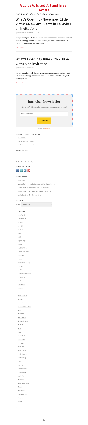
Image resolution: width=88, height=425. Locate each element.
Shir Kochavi (21, 380)
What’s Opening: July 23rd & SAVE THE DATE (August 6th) (35, 191)
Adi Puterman (22, 219)
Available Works (22, 248)
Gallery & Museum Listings (25, 141)
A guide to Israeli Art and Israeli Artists (44, 7)
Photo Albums (22, 354)
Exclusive (20, 266)
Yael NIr (20, 402)
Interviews (21, 292)
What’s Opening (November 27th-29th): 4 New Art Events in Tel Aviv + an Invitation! (44, 24)
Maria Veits (21, 314)
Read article (19, 48)
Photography (22, 358)
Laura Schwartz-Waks (24, 307)
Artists (19, 237)
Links (19, 310)
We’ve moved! (22, 180)
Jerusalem (21, 299)
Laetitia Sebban (22, 303)
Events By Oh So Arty (24, 263)
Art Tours (20, 230)
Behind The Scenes (23, 252)
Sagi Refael (21, 376)
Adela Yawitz (21, 215)
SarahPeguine (21, 33)
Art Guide (20, 226)
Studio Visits (21, 391)
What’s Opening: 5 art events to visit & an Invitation (33, 188)
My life (19, 328)
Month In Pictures (23, 321)
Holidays (20, 288)
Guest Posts (21, 285)
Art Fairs (20, 222)
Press (19, 361)
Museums (20, 325)
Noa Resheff (21, 336)
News (19, 332)
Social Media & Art (23, 383)
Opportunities (22, 350)
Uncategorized (22, 394)
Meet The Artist (22, 317)
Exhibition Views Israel (24, 274)
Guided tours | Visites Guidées (27, 145)
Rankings (20, 365)
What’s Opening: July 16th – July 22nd (29, 195)
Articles (20, 233)
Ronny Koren (22, 372)
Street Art (20, 387)
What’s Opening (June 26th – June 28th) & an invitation (42, 61)
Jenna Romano (22, 296)
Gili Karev (20, 281)
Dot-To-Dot (21, 255)
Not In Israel (21, 339)
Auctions (20, 244)
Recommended (22, 369)
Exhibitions (21, 277)
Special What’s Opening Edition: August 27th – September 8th (36, 184)
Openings (20, 343)
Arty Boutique (22, 241)
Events (20, 259)
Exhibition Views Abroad (25, 270)
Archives (18, 204)
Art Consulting (22, 138)
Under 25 (20, 398)
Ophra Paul (21, 347)
